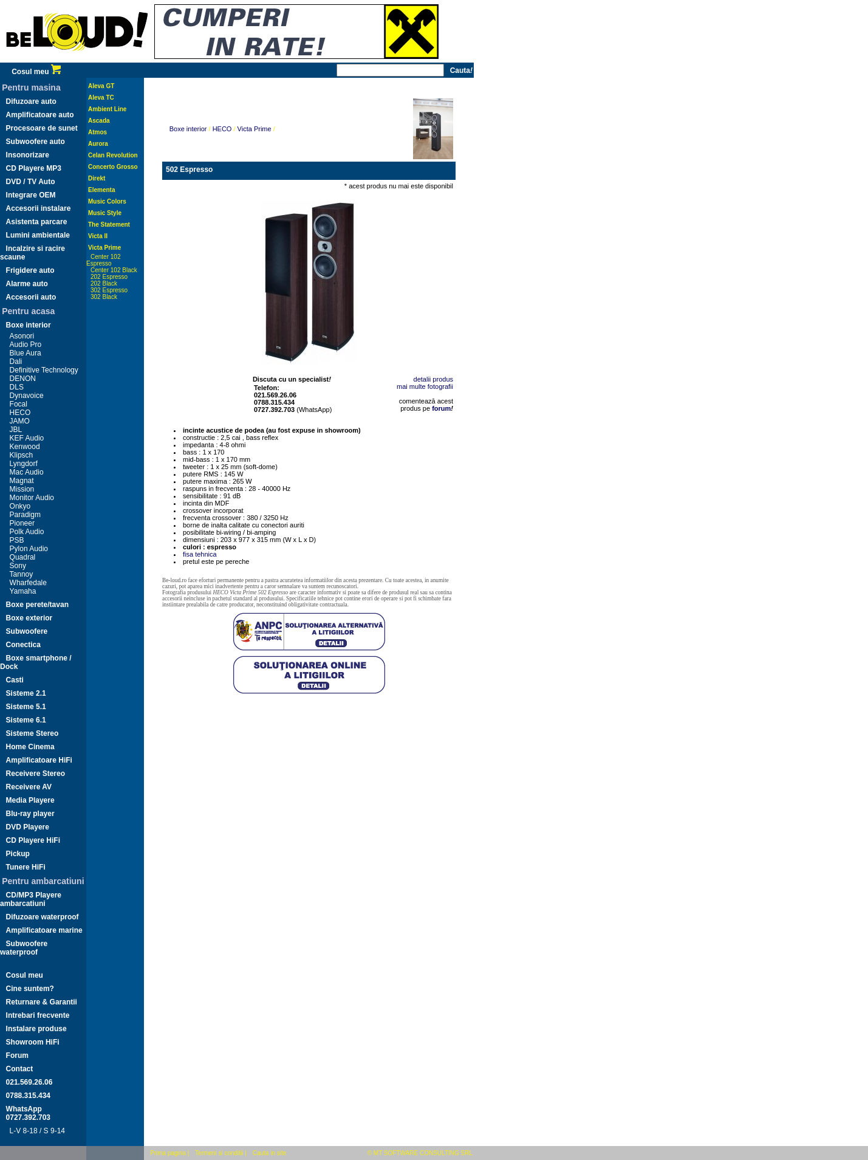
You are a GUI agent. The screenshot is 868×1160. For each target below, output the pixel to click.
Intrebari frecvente (38, 1015)
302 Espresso (109, 290)
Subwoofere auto (35, 141)
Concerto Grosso (113, 166)
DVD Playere (27, 827)
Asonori (22, 336)
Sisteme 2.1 (26, 693)
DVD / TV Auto (30, 181)
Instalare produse (36, 1028)
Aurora (98, 143)
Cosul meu (36, 71)
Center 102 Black (114, 270)
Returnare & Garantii (41, 1002)
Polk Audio (27, 531)
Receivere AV (29, 787)
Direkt (96, 178)
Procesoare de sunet (42, 128)
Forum (17, 1055)
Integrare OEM (31, 195)
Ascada (99, 120)
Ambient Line (107, 109)
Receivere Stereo (35, 773)
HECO (20, 412)
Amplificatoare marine (44, 930)
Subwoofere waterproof (23, 947)
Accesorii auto (31, 297)
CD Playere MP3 (33, 168)
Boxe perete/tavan (37, 604)
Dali (16, 361)
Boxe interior (28, 325)
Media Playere (30, 800)
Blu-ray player (30, 813)
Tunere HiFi (26, 867)
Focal (18, 404)
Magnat (22, 480)
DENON (23, 378)
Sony (18, 565)
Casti (15, 680)
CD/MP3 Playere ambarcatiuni (30, 899)
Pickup (18, 853)
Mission (22, 489)
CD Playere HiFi (33, 840)
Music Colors (107, 201)
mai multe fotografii (425, 386)
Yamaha (23, 591)
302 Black (104, 296)
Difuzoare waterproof (42, 917)
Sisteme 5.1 (26, 706)
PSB (17, 540)
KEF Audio (27, 438)
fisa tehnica (200, 554)
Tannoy (21, 574)
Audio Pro (26, 344)
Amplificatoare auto (40, 115)
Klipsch (21, 455)
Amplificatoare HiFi (39, 760)
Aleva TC (101, 97)
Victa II (98, 236)
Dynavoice (27, 395)
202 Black (104, 283)
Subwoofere (27, 631)
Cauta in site (270, 1153)
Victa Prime (104, 247)
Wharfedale (28, 582)
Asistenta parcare (36, 222)
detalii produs (433, 379)
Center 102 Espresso (103, 260)
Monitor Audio (32, 497)
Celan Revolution (113, 155)
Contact (19, 1069)
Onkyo (20, 506)
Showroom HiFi (33, 1042)
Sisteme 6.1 (26, 720)
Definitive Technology (44, 370)
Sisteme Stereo (32, 733)
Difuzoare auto (31, 101)
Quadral (23, 557)
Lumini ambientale (38, 235)
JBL (16, 429)
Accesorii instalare (38, 208)
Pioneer (22, 523)
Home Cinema (30, 747)
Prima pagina (168, 1153)
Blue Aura (25, 353)
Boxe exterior (29, 618)
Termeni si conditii (219, 1153)
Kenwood (25, 446)
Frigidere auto (30, 270)
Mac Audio (27, 472)
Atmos (97, 132)
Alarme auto (27, 284)
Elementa (101, 190)
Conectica (23, 644)
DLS (17, 387)
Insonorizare (27, 155)
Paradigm (25, 514)
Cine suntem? (30, 988)
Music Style (104, 213)
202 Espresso (109, 276)
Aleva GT (101, 86)
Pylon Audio (29, 548)
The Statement (109, 224)
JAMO (20, 421)
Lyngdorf (24, 463)
